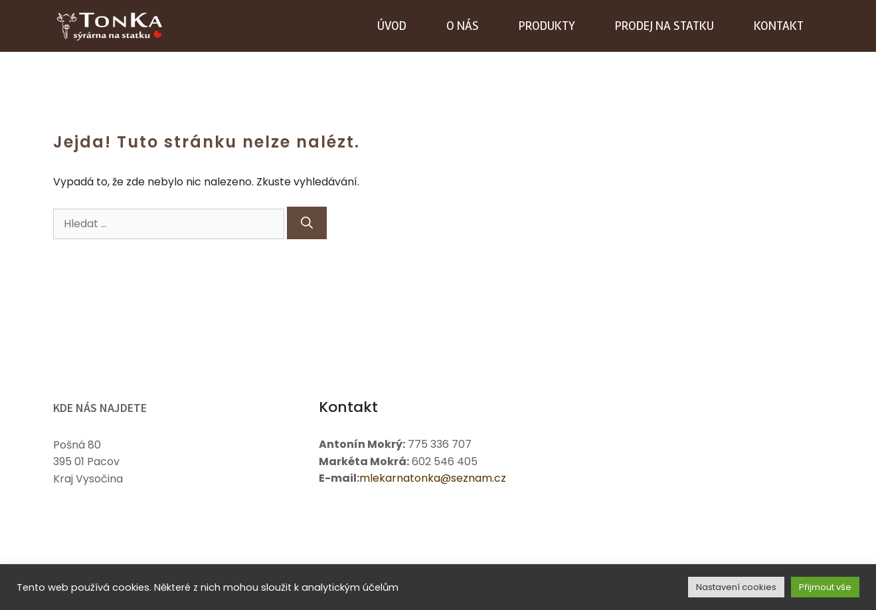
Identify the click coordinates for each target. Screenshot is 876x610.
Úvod (391, 26)
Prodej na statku (664, 26)
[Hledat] (307, 223)
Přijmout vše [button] (825, 587)
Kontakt (779, 26)
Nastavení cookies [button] (736, 587)
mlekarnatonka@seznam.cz (432, 478)
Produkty (547, 26)
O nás (462, 26)
